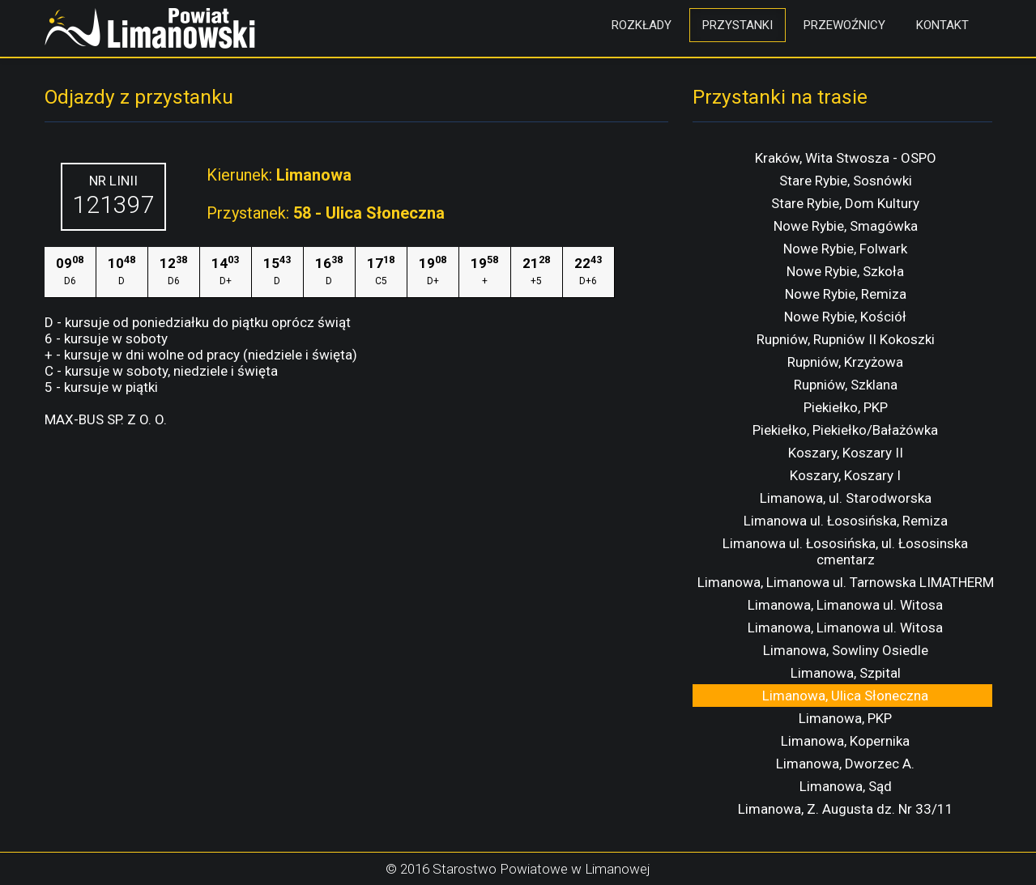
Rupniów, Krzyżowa (845, 362)
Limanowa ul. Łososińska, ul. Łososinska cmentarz (845, 551)
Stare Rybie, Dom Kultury (845, 203)
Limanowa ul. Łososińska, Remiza (846, 521)
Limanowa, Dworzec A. (845, 763)
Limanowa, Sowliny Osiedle (845, 650)
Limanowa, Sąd (845, 786)
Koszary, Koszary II (845, 453)
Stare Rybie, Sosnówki (845, 180)
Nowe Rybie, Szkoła (845, 271)
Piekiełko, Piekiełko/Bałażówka (845, 430)
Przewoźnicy (844, 25)
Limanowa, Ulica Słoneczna (845, 695)
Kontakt (942, 25)
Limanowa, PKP (845, 718)
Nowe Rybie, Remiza (845, 294)
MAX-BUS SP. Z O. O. (106, 419)
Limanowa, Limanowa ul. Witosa (845, 605)
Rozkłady (641, 25)
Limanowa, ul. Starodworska (846, 498)
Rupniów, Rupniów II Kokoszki (846, 339)
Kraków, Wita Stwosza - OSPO (845, 158)
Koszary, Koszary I (845, 475)
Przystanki (737, 25)
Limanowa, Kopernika (845, 741)
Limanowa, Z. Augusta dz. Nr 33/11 (845, 809)
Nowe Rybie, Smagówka (846, 226)
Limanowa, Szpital (846, 673)
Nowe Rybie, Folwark (845, 248)
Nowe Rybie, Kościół (845, 316)
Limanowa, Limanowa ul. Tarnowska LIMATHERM (845, 582)
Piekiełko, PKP (846, 407)
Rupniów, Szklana (845, 385)
